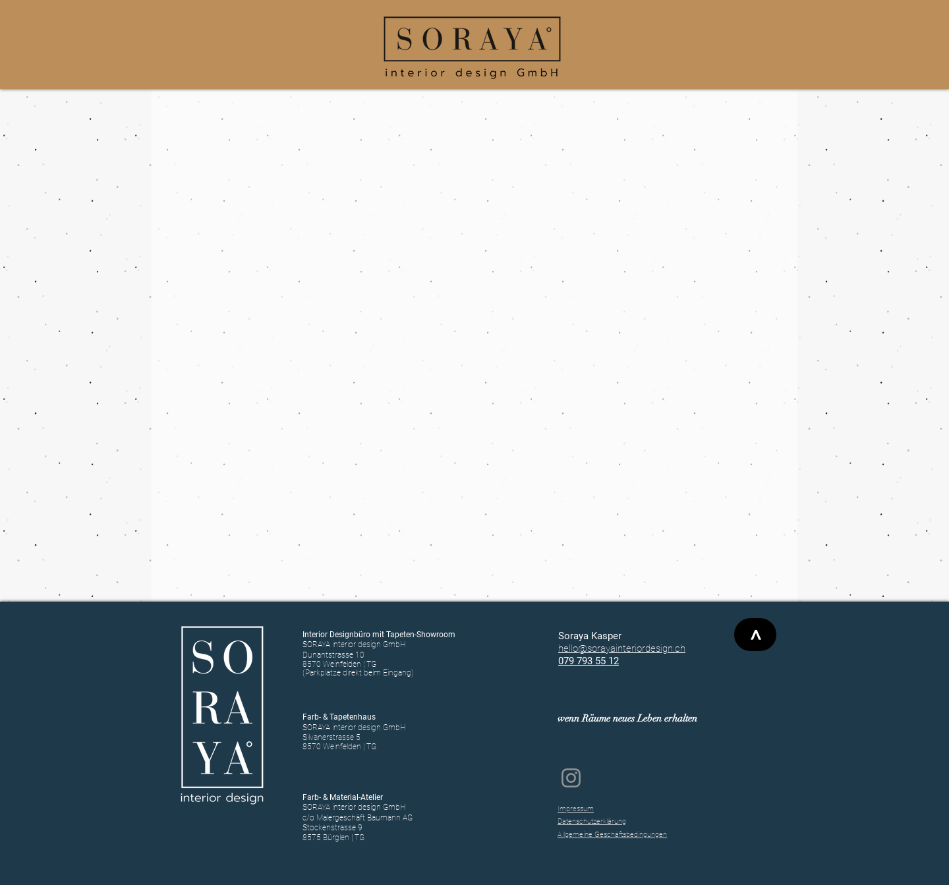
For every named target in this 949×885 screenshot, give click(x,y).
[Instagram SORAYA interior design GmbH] (571, 778)
